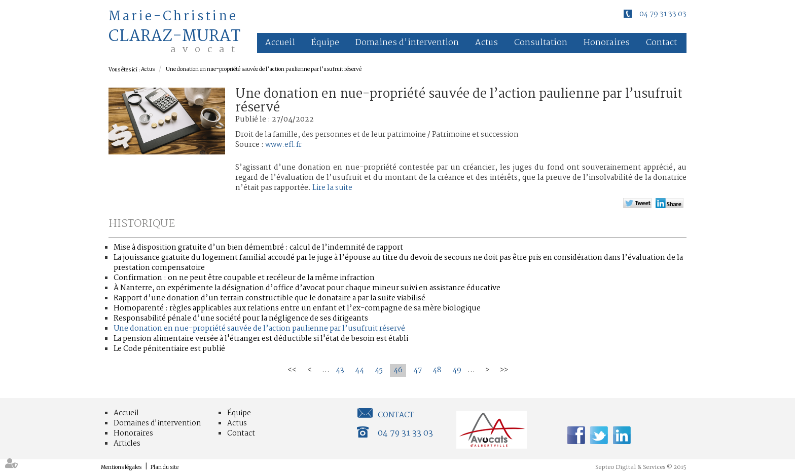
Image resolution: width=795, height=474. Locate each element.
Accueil (280, 43)
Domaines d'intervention (407, 43)
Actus (486, 43)
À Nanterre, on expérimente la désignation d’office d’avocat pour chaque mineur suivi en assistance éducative (307, 288)
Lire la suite (332, 188)
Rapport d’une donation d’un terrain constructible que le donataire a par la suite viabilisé (269, 298)
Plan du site (164, 467)
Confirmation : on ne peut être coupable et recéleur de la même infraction (244, 278)
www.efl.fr (283, 145)
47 (417, 370)
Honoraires (607, 43)
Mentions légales (121, 467)
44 (359, 370)
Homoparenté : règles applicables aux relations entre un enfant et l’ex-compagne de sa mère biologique (297, 308)
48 (437, 370)
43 (340, 370)
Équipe (325, 43)
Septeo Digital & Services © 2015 (640, 467)
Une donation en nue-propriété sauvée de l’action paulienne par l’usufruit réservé (264, 69)
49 (456, 370)
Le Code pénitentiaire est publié (169, 349)
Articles (127, 444)
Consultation (540, 43)
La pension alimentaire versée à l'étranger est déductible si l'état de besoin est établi (261, 339)
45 (379, 370)
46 (398, 370)
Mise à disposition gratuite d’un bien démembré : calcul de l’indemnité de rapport (258, 248)
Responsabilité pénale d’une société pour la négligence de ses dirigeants (241, 318)
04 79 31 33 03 (662, 14)
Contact (661, 43)
